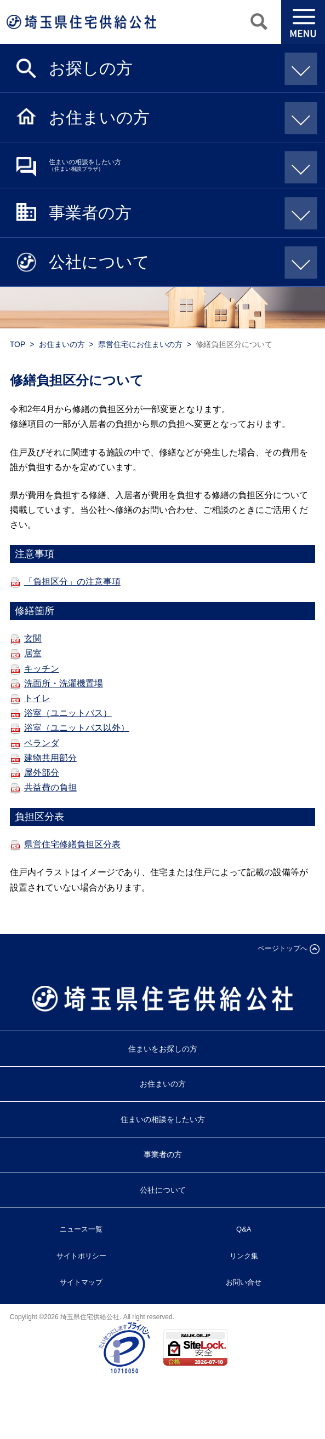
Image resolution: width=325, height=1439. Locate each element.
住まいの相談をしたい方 (179, 165)
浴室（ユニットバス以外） (76, 727)
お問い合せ (243, 1282)
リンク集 (244, 1256)
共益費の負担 (50, 787)
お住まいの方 (179, 116)
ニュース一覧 (81, 1229)
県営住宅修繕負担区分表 (72, 844)
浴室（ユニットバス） (68, 713)
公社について (179, 261)
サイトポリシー (81, 1256)
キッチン (41, 668)
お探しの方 (179, 67)
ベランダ (41, 743)
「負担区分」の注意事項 (72, 581)
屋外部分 (41, 772)
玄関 (33, 638)
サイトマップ (81, 1282)
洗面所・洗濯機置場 (63, 683)
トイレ (37, 698)
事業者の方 (179, 212)
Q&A (243, 1229)
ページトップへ (282, 948)
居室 (33, 653)
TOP (18, 344)
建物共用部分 (50, 757)
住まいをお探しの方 (162, 1048)
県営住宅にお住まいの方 (140, 344)
